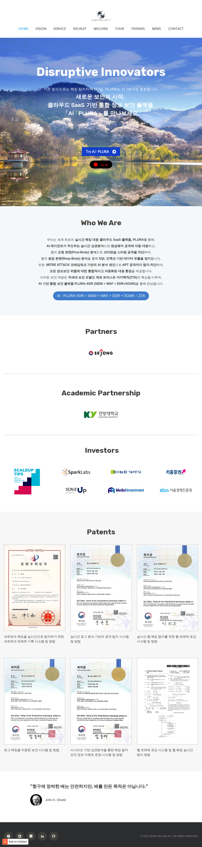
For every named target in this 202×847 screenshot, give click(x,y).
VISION (41, 29)
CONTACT (176, 29)
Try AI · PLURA (101, 151)
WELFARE (101, 29)
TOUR (119, 29)
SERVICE (59, 29)
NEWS (156, 29)
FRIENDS (138, 29)
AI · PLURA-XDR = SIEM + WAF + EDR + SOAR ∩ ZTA (101, 296)
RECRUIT (80, 29)
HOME (23, 29)
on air (101, 164)
